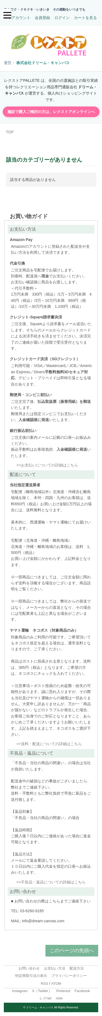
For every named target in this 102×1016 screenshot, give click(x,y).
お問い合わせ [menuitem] (29, 968)
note (59, 998)
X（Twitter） (42, 991)
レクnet (45, 998)
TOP (10, 132)
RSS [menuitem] (44, 983)
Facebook (82, 991)
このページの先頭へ (72, 950)
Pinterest (63, 991)
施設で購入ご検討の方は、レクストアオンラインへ (51, 111)
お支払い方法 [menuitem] (54, 968)
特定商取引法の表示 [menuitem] (31, 976)
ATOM (56, 983)
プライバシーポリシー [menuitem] (69, 976)
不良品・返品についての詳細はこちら (53, 882)
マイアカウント (17, 17)
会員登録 (42, 17)
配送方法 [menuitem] (77, 968)
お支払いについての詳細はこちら (49, 465)
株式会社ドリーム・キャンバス (43, 63)
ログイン (62, 17)
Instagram (20, 991)
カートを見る (85, 17)
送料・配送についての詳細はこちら (51, 744)
